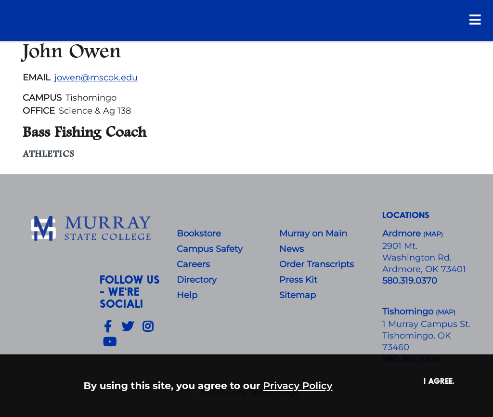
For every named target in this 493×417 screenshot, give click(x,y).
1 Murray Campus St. (426, 324)
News (291, 249)
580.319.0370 (409, 280)
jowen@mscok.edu (96, 77)
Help (187, 295)
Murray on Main (313, 233)
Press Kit (298, 279)
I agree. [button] (439, 380)
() (445, 312)
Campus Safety (210, 249)
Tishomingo (409, 311)
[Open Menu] (475, 19)
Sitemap (297, 295)
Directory (197, 279)
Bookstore (199, 233)
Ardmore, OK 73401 (424, 269)
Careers (193, 264)
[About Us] (92, 228)
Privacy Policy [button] (298, 385)
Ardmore (402, 233)
